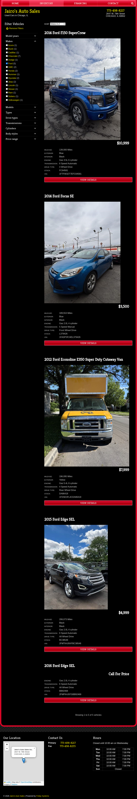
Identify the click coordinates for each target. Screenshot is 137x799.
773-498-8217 (115, 11)
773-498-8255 (68, 746)
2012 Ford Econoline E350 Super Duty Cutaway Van (83, 359)
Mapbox (14, 784)
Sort (46, 24)
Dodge (11, 60)
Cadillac (12, 52)
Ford (10, 63)
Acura (11, 45)
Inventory (46, 3)
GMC (10, 67)
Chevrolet (12, 56)
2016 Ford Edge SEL (59, 665)
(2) (12, 67)
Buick (10, 49)
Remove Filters (14, 28)
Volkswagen (13, 100)
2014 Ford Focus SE (59, 196)
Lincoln (11, 85)
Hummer (12, 74)
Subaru (11, 96)
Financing (80, 3)
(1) (12, 45)
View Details (88, 179)
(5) (12, 63)
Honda (11, 71)
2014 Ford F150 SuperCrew (64, 33)
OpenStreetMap (26, 782)
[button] (23, 760)
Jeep (10, 82)
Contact (113, 3)
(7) (14, 56)
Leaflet (7, 782)
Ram (10, 93)
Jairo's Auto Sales (22, 11)
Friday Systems (42, 796)
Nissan (11, 89)
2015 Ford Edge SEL (59, 519)
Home (15, 3)
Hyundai (12, 78)
